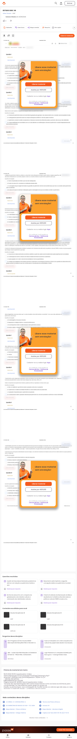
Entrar (69, 3)
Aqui (48, 96)
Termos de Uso (34, 103)
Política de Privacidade (41, 103)
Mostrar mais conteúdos (38, 717)
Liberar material (38, 84)
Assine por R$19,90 (38, 90)
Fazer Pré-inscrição (65, 730)
